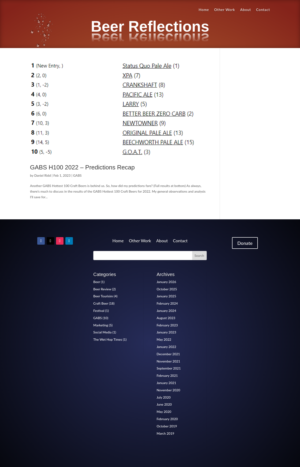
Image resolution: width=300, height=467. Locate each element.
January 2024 (166, 311)
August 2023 (166, 318)
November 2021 (168, 361)
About (245, 10)
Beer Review (102, 289)
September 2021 (169, 368)
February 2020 (167, 419)
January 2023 (166, 332)
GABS (77, 175)
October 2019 (167, 426)
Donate (244, 243)
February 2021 (167, 375)
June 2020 (164, 404)
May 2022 (164, 339)
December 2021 (168, 354)
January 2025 (166, 296)
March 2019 (165, 433)
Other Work (224, 10)
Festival (98, 311)
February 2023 (167, 325)
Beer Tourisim (103, 296)
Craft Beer (100, 303)
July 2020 (164, 397)
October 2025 (167, 289)
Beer (96, 282)
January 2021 (166, 383)
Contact (263, 10)
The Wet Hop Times (107, 339)
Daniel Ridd (42, 175)
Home (204, 10)
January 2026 (166, 282)
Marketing (100, 325)
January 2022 (166, 347)
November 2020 (168, 390)
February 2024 (167, 303)
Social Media (102, 332)
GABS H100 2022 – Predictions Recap (82, 167)
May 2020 (164, 412)
